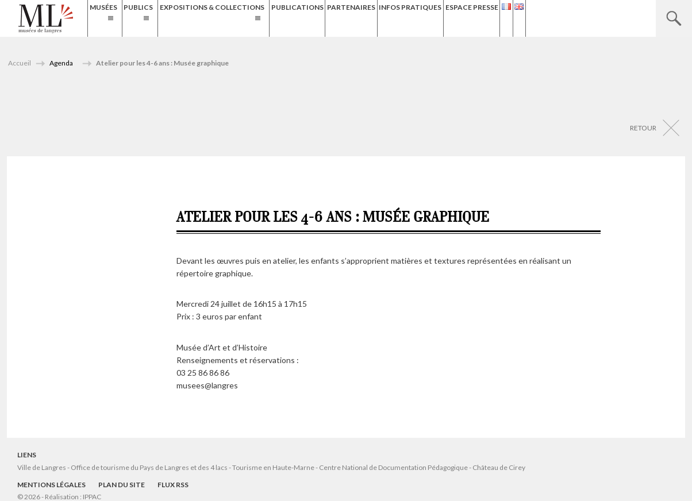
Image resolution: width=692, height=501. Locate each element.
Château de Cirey (498, 467)
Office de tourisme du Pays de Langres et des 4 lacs (150, 467)
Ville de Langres (41, 467)
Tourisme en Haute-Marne (273, 467)
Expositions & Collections (260, 18)
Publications (367, 18)
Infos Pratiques (501, 18)
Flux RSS (173, 484)
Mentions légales (51, 484)
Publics (165, 18)
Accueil (19, 63)
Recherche (674, 18)
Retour (643, 128)
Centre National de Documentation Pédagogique (393, 467)
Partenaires (431, 18)
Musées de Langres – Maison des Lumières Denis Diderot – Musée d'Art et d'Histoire (45, 19)
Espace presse (574, 18)
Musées (108, 18)
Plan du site (121, 484)
